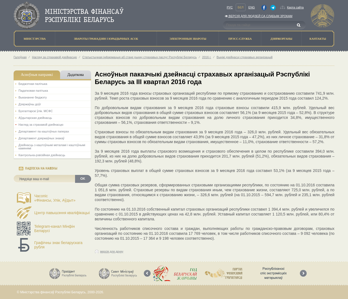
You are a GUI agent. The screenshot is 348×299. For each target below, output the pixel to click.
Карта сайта (295, 7)
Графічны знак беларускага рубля (58, 245)
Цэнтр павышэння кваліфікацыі (62, 213)
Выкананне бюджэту (32, 97)
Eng (251, 7)
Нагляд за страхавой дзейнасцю (54, 57)
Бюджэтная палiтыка (32, 83)
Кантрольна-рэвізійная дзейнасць (41, 155)
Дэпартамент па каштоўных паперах (43, 131)
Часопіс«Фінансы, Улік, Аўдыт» (55, 198)
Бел (241, 7)
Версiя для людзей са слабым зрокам (258, 16)
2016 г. (206, 57)
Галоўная (20, 57)
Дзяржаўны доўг (29, 104)
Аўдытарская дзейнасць (35, 117)
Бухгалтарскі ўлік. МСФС (35, 111)
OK (82, 179)
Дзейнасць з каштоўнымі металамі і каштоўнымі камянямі (51, 146)
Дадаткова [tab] (75, 75)
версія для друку (111, 251)
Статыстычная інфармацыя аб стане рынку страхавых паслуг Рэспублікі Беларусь (139, 57)
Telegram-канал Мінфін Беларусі (54, 228)
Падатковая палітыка (33, 90)
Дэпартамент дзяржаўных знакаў (41, 138)
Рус (230, 7)
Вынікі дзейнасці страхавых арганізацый (245, 57)
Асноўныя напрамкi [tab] (37, 75)
